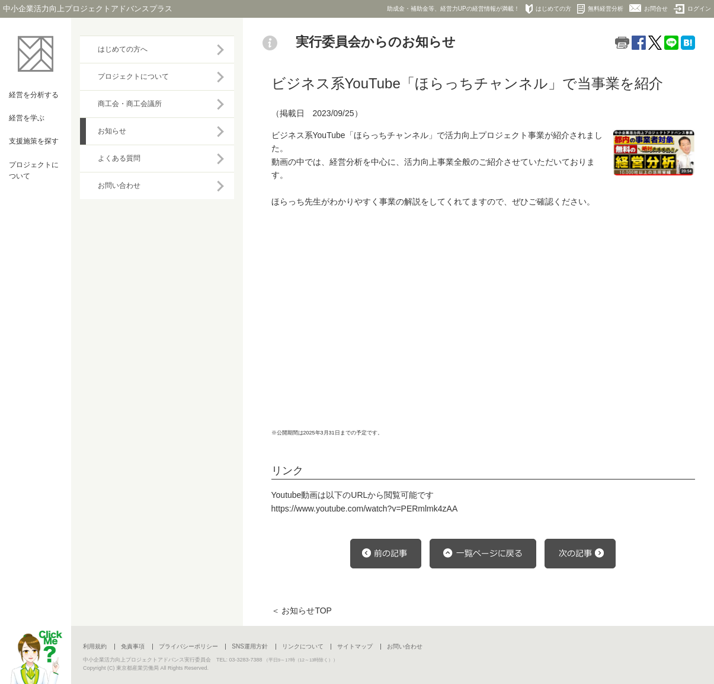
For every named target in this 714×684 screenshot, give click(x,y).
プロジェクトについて (133, 76)
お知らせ (112, 131)
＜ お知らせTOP (301, 610)
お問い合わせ (119, 185)
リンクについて (303, 646)
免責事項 (133, 646)
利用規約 (95, 646)
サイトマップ (355, 646)
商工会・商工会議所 (130, 104)
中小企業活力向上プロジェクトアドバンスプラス (87, 8)
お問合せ (648, 8)
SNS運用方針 (250, 646)
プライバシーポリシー (188, 646)
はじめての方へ (123, 49)
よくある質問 (119, 158)
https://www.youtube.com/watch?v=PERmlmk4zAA (364, 508)
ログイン (692, 9)
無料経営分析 (600, 9)
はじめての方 (548, 9)
